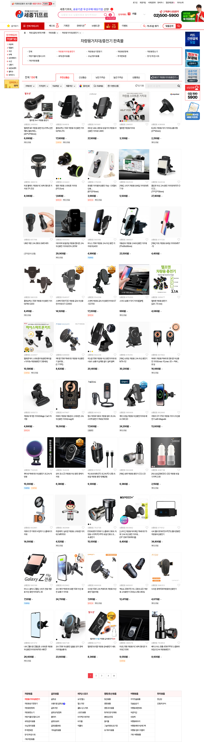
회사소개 (180, 2)
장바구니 (160, 2)
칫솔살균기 (135, 703)
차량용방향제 (123, 51)
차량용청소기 (152, 51)
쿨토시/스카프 (83, 708)
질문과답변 (170, 2)
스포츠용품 (82, 712)
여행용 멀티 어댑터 (137, 730)
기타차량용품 (34, 61)
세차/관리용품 (64, 56)
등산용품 (107, 699)
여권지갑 (134, 712)
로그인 (135, 2)
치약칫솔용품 (135, 699)
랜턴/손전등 (108, 717)
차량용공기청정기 (95, 51)
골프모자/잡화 (56, 712)
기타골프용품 (56, 730)
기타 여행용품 (136, 734)
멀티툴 (106, 721)
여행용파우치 (135, 721)
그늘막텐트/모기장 (111, 726)
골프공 (53, 699)
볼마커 (53, 717)
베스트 (54, 25)
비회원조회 (152, 2)
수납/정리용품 (93, 56)
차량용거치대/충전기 (66, 51)
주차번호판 (122, 56)
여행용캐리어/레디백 (138, 726)
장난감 (159, 699)
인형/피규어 (161, 703)
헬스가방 (81, 703)
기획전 (66, 25)
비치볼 (80, 721)
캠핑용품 (107, 703)
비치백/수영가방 (84, 717)
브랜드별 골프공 (58, 703)
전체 (30, 51)
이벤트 (125, 25)
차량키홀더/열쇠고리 (37, 56)
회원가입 (143, 2)
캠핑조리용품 (109, 708)
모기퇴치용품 (109, 730)
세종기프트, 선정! (86, 9)
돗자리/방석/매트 (110, 712)
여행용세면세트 (136, 708)
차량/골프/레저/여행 (37, 33)
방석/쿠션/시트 (153, 56)
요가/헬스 (81, 699)
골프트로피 (55, 721)
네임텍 (133, 717)
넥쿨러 (80, 726)
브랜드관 (95, 25)
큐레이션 (80, 25)
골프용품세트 (56, 726)
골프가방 (54, 708)
